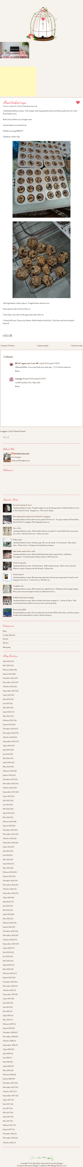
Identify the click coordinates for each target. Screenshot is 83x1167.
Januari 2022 (7, 876)
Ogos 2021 (7, 897)
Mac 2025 (6, 716)
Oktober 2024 (8, 737)
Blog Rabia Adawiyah (40, 1163)
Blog (4, 631)
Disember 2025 (8, 678)
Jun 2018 (6, 1058)
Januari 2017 (7, 1129)
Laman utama (42, 345)
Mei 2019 (6, 1011)
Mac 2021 (6, 918)
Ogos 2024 (7, 745)
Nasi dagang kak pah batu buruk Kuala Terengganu (32, 516)
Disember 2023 (8, 779)
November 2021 (9, 885)
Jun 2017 (6, 1108)
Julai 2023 (6, 800)
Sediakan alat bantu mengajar (23, 597)
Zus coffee (17, 528)
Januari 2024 (7, 775)
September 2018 (9, 1045)
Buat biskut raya (14, 102)
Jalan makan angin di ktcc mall (24, 551)
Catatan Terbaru (8, 345)
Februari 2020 (8, 973)
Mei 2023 (6, 809)
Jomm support (18, 574)
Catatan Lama (76, 345)
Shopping (6, 647)
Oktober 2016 (8, 1142)
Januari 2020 (7, 977)
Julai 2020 (6, 952)
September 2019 (9, 994)
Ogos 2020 (7, 948)
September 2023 (9, 792)
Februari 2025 (8, 720)
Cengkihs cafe (18, 586)
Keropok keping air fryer (22, 505)
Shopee (6, 643)
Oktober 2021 (8, 889)
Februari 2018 (8, 1074)
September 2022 (9, 842)
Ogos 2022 (7, 847)
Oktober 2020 (8, 940)
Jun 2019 (6, 1007)
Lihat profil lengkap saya (20, 460)
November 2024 (9, 733)
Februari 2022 (8, 872)
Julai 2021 (6, 902)
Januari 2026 (7, 674)
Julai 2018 (6, 1053)
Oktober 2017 (8, 1091)
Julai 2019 (6, 1003)
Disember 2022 (8, 830)
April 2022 (7, 864)
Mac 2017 (6, 1121)
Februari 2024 (8, 771)
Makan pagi (17, 540)
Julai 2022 (6, 851)
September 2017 (9, 1096)
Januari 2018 (7, 1079)
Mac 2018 (6, 1070)
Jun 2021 (6, 906)
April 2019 (7, 1015)
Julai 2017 (6, 1104)
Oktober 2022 (8, 838)
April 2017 (7, 1117)
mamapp (18, 378)
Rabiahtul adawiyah (21, 454)
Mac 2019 (6, 1020)
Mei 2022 (6, 859)
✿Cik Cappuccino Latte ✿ (26, 363)
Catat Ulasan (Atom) (16, 431)
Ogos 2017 (7, 1100)
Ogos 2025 (7, 695)
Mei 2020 (6, 961)
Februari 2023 (8, 821)
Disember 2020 (9, 931)
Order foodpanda (19, 563)
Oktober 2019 (8, 990)
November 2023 (9, 783)
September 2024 (9, 741)
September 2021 (9, 893)
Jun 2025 (6, 703)
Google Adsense (9, 635)
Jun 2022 (6, 855)
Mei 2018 (6, 1062)
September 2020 (9, 944)
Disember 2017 (8, 1083)
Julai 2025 (6, 699)
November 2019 (9, 986)
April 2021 (7, 914)
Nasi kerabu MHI (19, 609)
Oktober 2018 (8, 1041)
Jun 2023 (6, 805)
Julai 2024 (6, 750)
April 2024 (7, 762)
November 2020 (9, 935)
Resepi (5, 639)
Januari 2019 (7, 1028)
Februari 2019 (8, 1024)
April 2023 (7, 813)
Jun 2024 (6, 754)
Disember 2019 (8, 982)
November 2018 (9, 1036)
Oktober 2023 (8, 788)
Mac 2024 (6, 767)
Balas (17, 371)
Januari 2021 (7, 927)
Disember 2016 (8, 1133)
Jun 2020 (6, 956)
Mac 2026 (6, 665)
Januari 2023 (7, 826)
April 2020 (7, 965)
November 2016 (9, 1138)
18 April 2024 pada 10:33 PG (34, 378)
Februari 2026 (8, 670)
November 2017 (9, 1087)
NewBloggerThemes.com (57, 1166)
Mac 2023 (6, 817)
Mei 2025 (6, 707)
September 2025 (9, 691)
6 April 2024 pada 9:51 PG (49, 363)
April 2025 (7, 712)
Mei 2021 (6, 910)
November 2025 (9, 682)
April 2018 (7, 1066)
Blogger (60, 1163)
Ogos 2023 (7, 796)
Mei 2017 (6, 1112)
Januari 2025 (7, 724)
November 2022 (9, 834)
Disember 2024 (8, 729)
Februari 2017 (8, 1125)
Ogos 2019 (7, 998)
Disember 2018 (8, 1032)
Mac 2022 (6, 868)
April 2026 (7, 661)
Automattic (28, 1166)
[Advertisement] (18, 81)
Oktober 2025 (8, 686)
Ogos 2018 (7, 1049)
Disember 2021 (8, 880)
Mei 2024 (6, 758)
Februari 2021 (8, 923)
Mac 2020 (6, 969)
